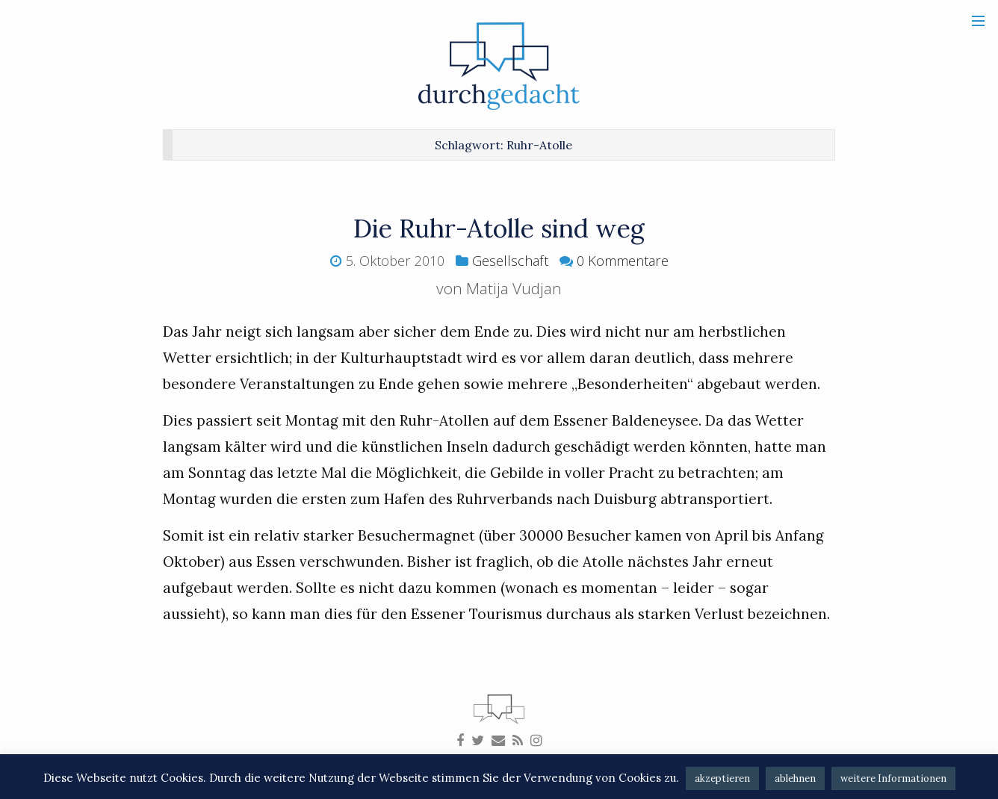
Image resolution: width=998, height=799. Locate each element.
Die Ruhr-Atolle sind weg (499, 228)
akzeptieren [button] (722, 778)
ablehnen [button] (795, 778)
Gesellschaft (510, 261)
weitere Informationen (893, 778)
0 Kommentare (623, 261)
